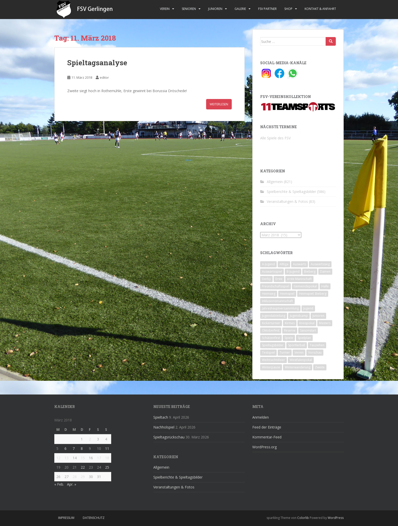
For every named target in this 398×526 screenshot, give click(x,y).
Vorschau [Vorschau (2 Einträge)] (315, 352)
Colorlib (303, 518)
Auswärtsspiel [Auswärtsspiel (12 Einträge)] (272, 271)
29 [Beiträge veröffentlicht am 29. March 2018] (83, 476)
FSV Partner (267, 9)
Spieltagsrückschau (169, 437)
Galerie (240, 9)
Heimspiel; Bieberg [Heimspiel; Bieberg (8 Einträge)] (312, 293)
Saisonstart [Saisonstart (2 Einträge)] (308, 330)
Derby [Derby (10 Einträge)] (266, 279)
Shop (288, 9)
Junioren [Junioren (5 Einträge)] (318, 316)
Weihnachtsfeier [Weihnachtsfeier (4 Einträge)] (273, 360)
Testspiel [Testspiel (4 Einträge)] (268, 352)
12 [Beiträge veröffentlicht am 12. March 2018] (58, 457)
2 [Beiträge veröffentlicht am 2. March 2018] (90, 439)
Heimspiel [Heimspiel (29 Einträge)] (287, 293)
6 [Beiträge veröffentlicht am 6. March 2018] (65, 448)
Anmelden (260, 417)
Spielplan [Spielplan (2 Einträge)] (304, 338)
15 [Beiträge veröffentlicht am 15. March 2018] (83, 457)
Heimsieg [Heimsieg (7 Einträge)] (268, 293)
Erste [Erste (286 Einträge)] (279, 279)
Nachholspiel (163, 427)
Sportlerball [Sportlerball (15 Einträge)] (296, 345)
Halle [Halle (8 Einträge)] (325, 286)
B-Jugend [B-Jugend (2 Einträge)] (293, 271)
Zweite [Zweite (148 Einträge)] (320, 367)
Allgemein (275, 181)
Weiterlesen (219, 104)
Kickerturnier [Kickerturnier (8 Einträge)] (271, 323)
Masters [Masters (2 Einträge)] (324, 323)
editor (104, 77)
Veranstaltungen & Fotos (287, 201)
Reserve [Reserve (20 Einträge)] (289, 330)
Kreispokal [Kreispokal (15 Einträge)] (306, 323)
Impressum (66, 518)
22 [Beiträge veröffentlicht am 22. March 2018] (83, 467)
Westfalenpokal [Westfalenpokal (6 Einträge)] (301, 360)
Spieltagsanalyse (97, 62)
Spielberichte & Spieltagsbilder (291, 191)
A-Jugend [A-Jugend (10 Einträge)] (268, 264)
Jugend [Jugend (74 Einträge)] (308, 308)
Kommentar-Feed (266, 437)
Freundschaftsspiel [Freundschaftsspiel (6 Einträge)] (275, 286)
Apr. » (71, 484)
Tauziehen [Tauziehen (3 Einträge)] (317, 345)
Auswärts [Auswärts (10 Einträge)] (299, 264)
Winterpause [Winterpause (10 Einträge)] (271, 367)
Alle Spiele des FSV (275, 138)
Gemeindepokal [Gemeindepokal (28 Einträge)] (305, 286)
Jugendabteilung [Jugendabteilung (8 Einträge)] (273, 316)
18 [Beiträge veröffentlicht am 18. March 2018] (107, 457)
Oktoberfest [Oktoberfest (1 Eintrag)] (270, 330)
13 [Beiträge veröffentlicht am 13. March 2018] (66, 457)
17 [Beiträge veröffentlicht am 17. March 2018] (99, 457)
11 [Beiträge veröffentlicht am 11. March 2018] (107, 448)
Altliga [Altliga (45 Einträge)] (283, 264)
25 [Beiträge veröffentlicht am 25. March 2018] (107, 467)
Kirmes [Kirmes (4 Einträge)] (290, 323)
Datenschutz (94, 518)
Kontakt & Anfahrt (320, 9)
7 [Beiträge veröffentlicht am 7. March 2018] (74, 448)
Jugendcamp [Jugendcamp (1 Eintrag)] (299, 316)
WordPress (336, 518)
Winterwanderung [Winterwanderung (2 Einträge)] (297, 367)
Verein (165, 9)
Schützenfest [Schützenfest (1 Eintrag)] (271, 338)
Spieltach (160, 417)
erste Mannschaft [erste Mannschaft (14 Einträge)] (299, 279)
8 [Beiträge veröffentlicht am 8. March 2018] (82, 448)
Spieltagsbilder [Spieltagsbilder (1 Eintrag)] (273, 345)
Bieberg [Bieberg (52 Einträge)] (310, 271)
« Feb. (59, 484)
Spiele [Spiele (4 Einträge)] (289, 338)
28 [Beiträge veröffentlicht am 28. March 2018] (75, 476)
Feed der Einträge (266, 427)
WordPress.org (264, 447)
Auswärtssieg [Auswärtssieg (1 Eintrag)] (320, 264)
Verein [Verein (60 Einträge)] (299, 352)
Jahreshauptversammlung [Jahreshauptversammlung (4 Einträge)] (280, 308)
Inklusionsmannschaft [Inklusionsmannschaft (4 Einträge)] (277, 301)
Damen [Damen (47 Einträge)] (325, 271)
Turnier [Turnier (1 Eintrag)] (284, 352)
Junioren (215, 9)
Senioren (189, 9)
